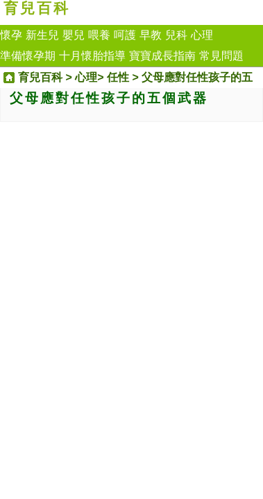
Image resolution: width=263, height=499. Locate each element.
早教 (150, 35)
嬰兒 (73, 35)
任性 (118, 77)
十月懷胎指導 (92, 56)
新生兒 (42, 35)
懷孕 (11, 35)
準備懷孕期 (28, 56)
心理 (202, 35)
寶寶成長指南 (162, 56)
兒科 (176, 35)
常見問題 (221, 56)
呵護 (125, 35)
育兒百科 (36, 8)
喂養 (99, 35)
